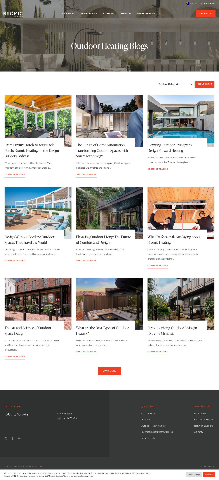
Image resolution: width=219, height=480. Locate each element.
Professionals (148, 438)
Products (145, 419)
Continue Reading (15, 175)
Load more (109, 371)
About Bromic (148, 413)
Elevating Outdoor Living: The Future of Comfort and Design (98, 239)
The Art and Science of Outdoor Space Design (28, 330)
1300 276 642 (17, 414)
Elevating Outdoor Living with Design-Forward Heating (170, 147)
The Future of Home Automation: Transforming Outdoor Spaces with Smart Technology (102, 150)
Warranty (198, 432)
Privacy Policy (207, 467)
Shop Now (204, 13)
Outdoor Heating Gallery (153, 425)
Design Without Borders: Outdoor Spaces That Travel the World (29, 239)
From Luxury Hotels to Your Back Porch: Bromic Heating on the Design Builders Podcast (32, 150)
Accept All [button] (209, 475)
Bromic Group (17, 467)
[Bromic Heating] (14, 14)
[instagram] (6, 438)
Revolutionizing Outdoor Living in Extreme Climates (172, 330)
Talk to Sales (200, 413)
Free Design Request (204, 419)
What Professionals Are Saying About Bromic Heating (174, 239)
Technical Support (203, 425)
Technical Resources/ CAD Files (157, 432)
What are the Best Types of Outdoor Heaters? (102, 330)
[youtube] (19, 438)
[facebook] (12, 438)
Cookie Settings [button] (194, 475)
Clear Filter (205, 84)
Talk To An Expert (207, 3)
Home (7, 27)
